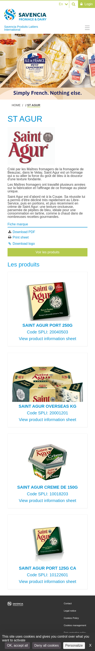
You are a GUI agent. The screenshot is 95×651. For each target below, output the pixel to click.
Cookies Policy (71, 618)
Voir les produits (47, 252)
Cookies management (75, 625)
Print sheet (20, 237)
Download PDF (24, 232)
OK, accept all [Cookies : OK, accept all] (17, 645)
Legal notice (70, 610)
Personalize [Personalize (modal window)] (74, 645)
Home (16, 105)
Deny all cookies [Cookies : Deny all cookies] (46, 645)
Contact (68, 603)
